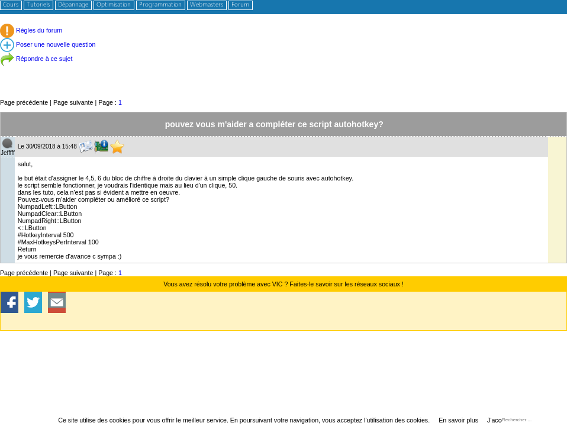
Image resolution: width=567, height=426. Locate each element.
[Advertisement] (283, 70)
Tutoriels (38, 5)
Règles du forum (31, 30)
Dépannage (73, 5)
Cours (10, 5)
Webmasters (206, 5)
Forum (240, 5)
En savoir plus (458, 420)
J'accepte (500, 420)
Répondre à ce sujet (36, 58)
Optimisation (113, 5)
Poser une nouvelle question (47, 44)
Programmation (160, 5)
